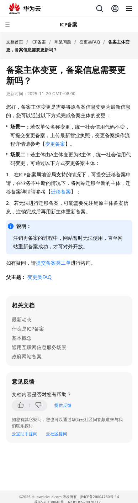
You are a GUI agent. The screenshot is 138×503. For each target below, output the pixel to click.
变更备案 (55, 144)
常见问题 (62, 42)
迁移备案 (61, 192)
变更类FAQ (89, 42)
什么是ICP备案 (28, 329)
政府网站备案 (27, 356)
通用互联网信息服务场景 (39, 347)
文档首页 (14, 42)
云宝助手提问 (24, 433)
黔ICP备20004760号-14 (99, 497)
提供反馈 (62, 405)
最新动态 (22, 319)
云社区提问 (56, 433)
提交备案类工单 (53, 263)
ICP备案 (38, 42)
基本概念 (22, 338)
